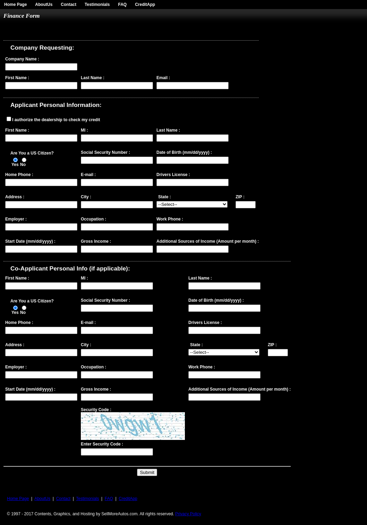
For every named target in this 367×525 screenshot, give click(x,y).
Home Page (15, 4)
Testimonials (97, 4)
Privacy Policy (188, 513)
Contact (68, 4)
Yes (15, 164)
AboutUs (43, 4)
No (23, 164)
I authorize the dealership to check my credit (56, 119)
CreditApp (145, 4)
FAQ (122, 4)
